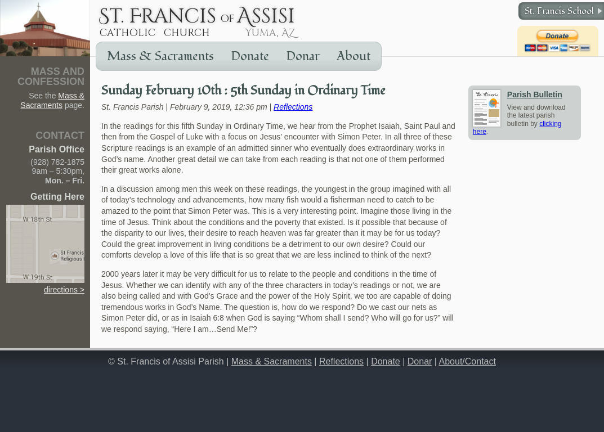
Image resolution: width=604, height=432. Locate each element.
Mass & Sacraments (160, 56)
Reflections (293, 106)
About (353, 56)
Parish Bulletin (534, 94)
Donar (303, 56)
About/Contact (467, 361)
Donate (250, 56)
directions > (45, 285)
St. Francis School (559, 11)
